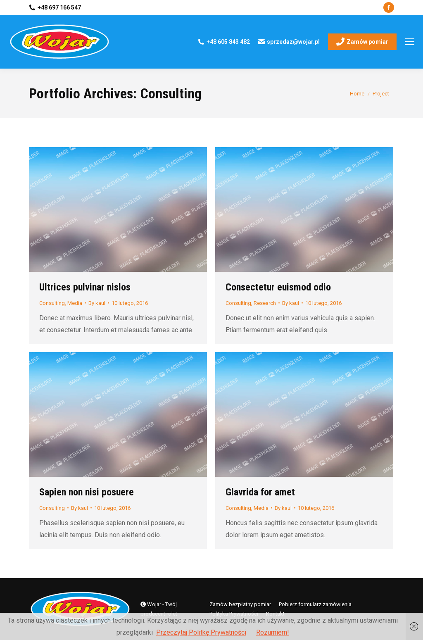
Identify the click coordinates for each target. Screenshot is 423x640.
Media (74, 303)
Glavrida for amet (260, 492)
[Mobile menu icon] (410, 42)
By (96, 303)
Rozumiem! (272, 632)
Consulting (52, 303)
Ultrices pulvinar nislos (85, 287)
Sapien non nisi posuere (86, 492)
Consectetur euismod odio (278, 287)
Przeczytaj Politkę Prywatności (201, 632)
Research (265, 303)
